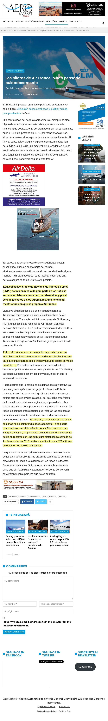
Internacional (35, 496)
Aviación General (34, 21)
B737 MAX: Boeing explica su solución (91, 178)
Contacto (64, 706)
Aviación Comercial (57, 21)
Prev (9, 554)
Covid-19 (23, 496)
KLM (44, 496)
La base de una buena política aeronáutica (92, 197)
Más (85, 21)
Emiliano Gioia (65, 711)
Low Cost (52, 496)
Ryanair (62, 496)
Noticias (8, 21)
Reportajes (75, 21)
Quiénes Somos (46, 706)
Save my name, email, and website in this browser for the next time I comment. (37, 623)
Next (16, 554)
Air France (13, 496)
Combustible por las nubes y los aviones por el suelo (92, 154)
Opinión (19, 21)
